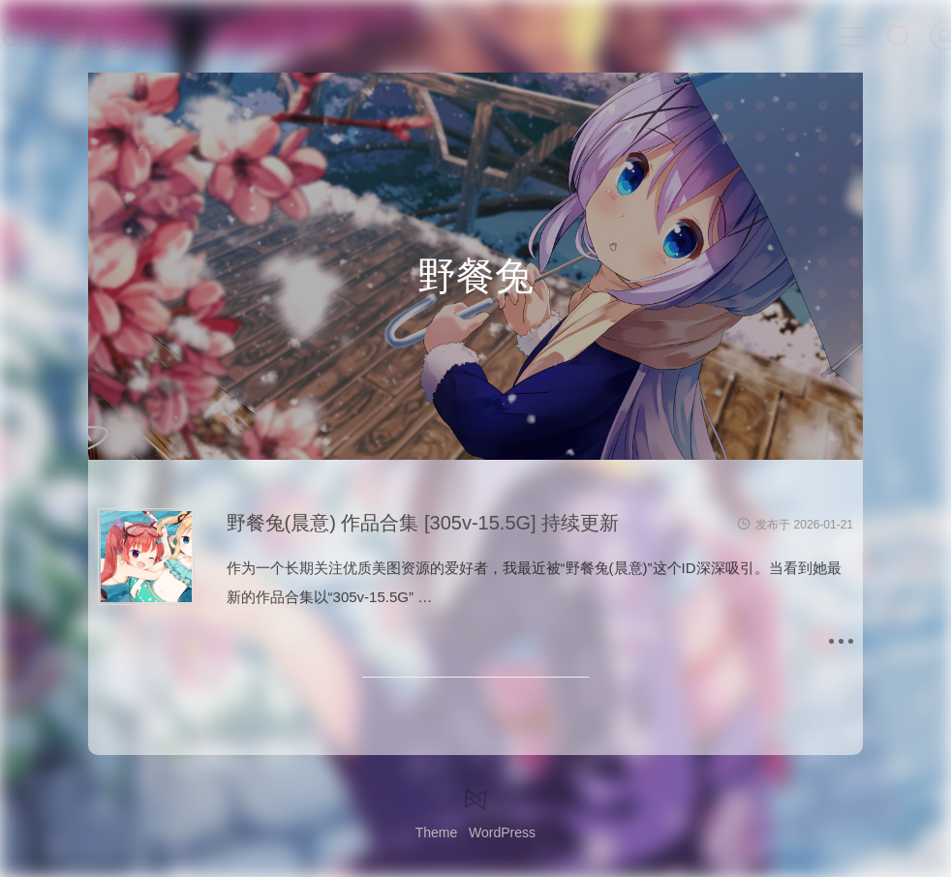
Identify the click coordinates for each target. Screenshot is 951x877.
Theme (436, 832)
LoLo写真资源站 (119, 36)
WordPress (502, 832)
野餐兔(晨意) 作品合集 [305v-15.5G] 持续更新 (423, 522)
